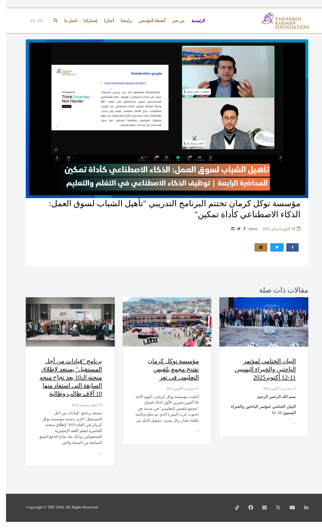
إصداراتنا (84, 20)
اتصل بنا (64, 20)
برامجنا (120, 20)
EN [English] (34, 21)
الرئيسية (192, 20)
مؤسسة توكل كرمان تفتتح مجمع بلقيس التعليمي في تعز (165, 369)
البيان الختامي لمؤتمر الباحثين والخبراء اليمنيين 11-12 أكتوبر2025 (257, 369)
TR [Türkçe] (26, 21)
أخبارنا (103, 20)
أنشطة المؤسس (146, 20)
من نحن (172, 20)
